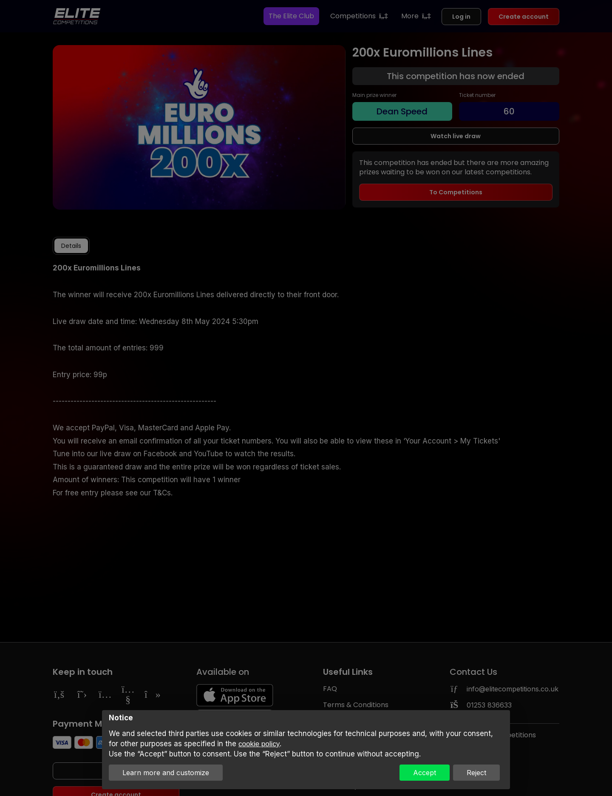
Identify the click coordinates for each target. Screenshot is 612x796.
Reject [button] (476, 772)
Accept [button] (424, 772)
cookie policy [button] (259, 744)
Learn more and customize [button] (165, 772)
